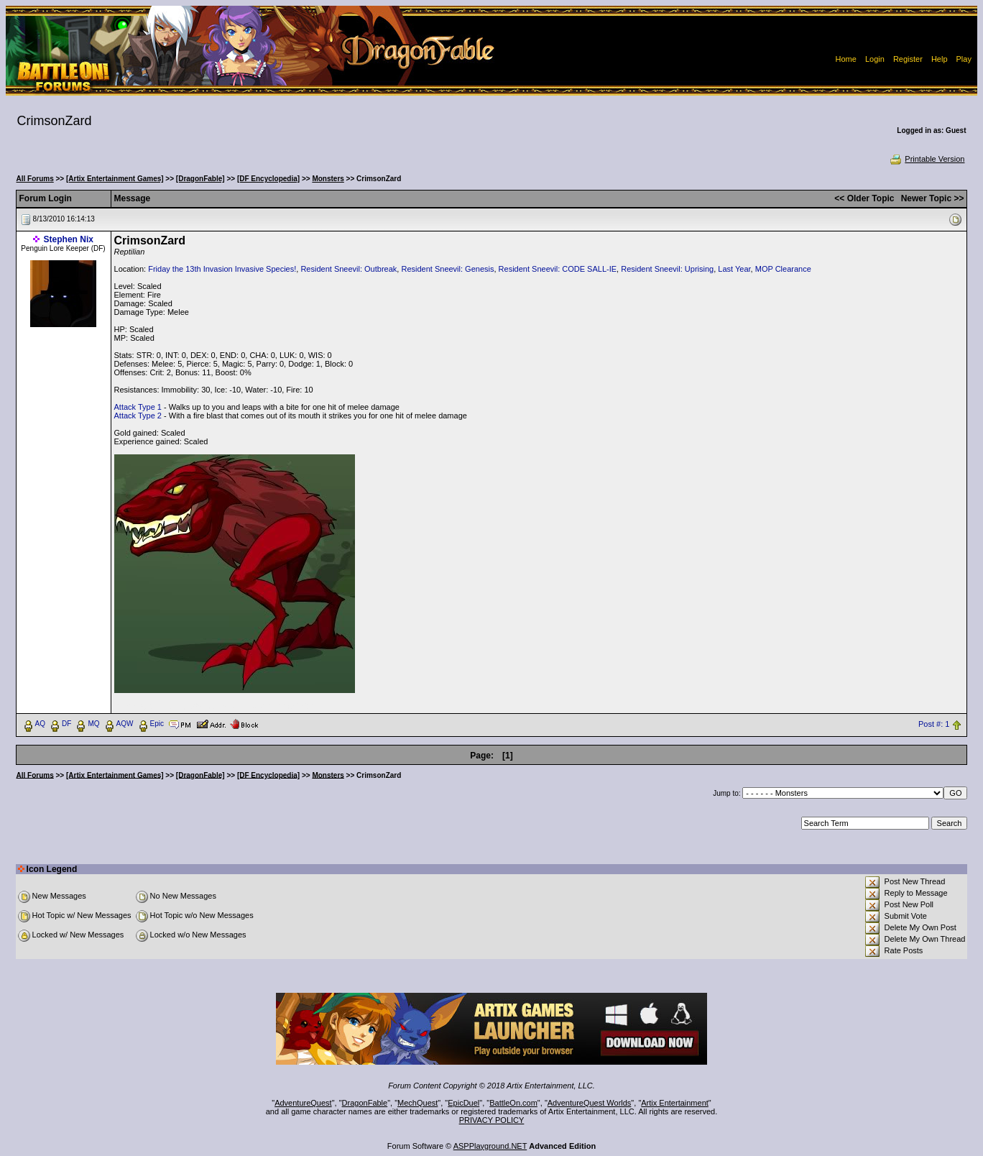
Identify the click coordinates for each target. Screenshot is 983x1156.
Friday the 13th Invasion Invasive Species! (222, 269)
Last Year (734, 269)
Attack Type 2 (138, 415)
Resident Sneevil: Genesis (447, 269)
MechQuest (417, 1102)
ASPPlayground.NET (490, 1146)
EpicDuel (463, 1102)
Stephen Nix (68, 239)
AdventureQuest (303, 1102)
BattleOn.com (513, 1102)
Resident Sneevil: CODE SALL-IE (558, 269)
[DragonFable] (200, 179)
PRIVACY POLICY (492, 1120)
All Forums (35, 179)
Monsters (327, 179)
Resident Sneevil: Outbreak (348, 269)
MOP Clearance (783, 269)
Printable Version (926, 159)
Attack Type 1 (138, 407)
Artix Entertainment (675, 1102)
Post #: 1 (933, 724)
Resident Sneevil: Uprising (667, 269)
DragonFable (365, 1102)
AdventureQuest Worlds (590, 1102)
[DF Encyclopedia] (268, 179)
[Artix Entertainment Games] (115, 179)
